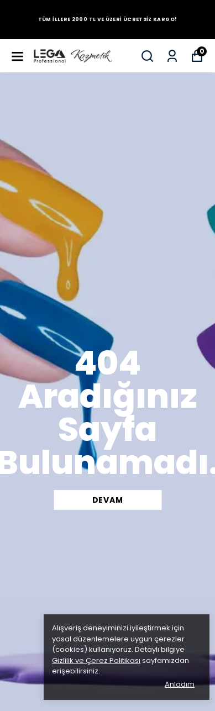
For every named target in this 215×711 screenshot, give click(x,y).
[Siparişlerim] (172, 56)
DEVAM (107, 499)
